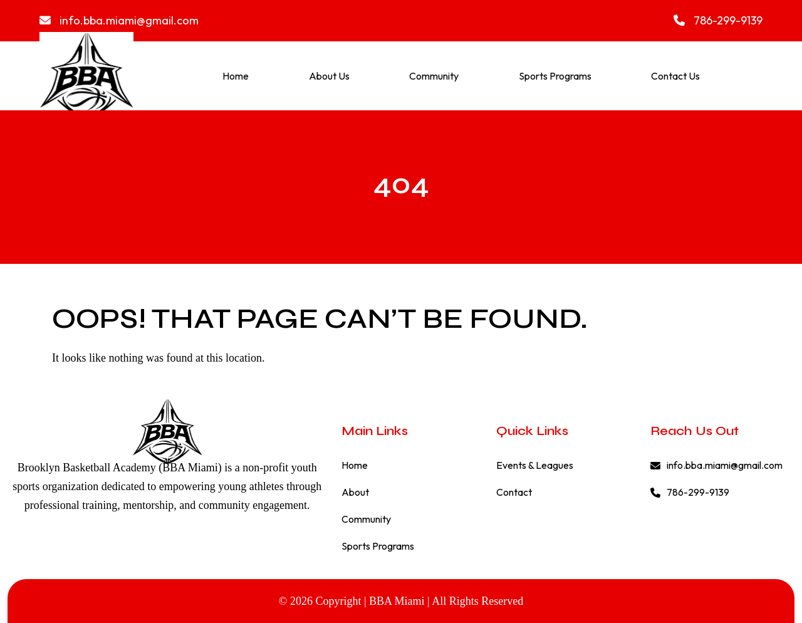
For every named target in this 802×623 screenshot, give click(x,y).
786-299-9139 (718, 20)
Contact (514, 492)
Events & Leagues (534, 465)
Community (434, 76)
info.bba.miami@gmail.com (119, 20)
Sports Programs (555, 76)
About (355, 492)
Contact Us (675, 76)
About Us (329, 76)
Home (235, 76)
